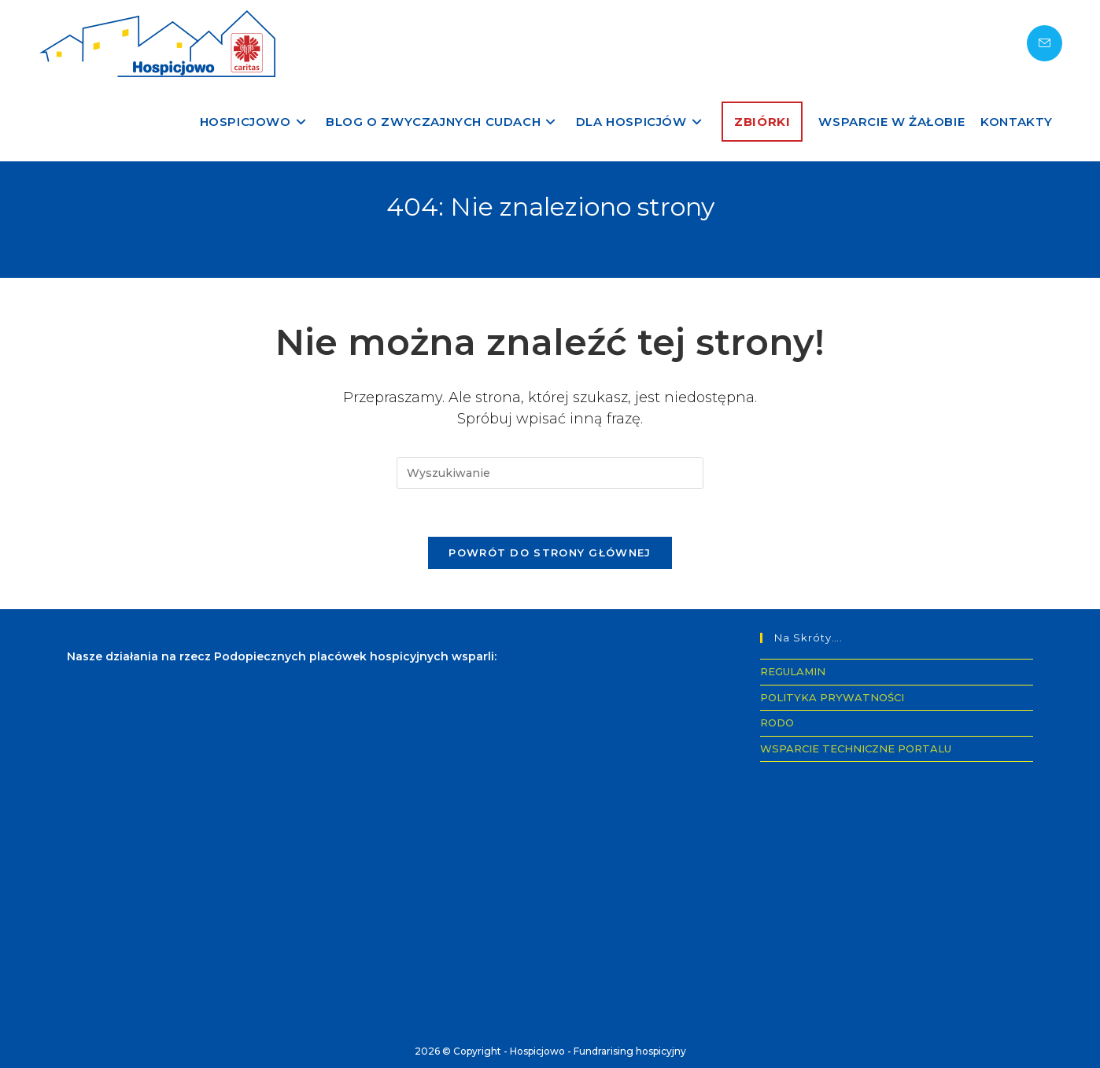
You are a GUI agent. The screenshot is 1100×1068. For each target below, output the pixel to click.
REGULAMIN (792, 671)
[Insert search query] (550, 473)
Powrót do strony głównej (549, 552)
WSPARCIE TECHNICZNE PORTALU (855, 748)
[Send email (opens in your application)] (1044, 43)
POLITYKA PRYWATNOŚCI (832, 697)
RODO (777, 722)
